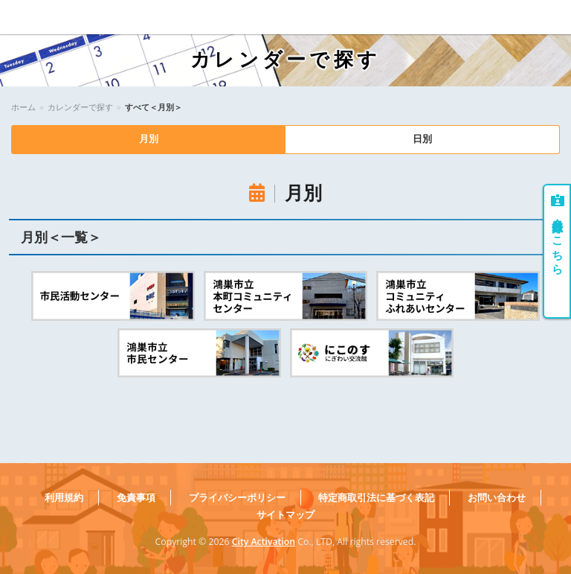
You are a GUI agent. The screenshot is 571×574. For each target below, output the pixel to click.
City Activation (263, 542)
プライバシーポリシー (237, 497)
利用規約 (64, 497)
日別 (422, 139)
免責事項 (136, 497)
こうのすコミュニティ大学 (66, 17)
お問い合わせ (497, 497)
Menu (549, 17)
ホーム (23, 107)
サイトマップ (285, 514)
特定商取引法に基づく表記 (376, 497)
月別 (148, 139)
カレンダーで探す (80, 107)
